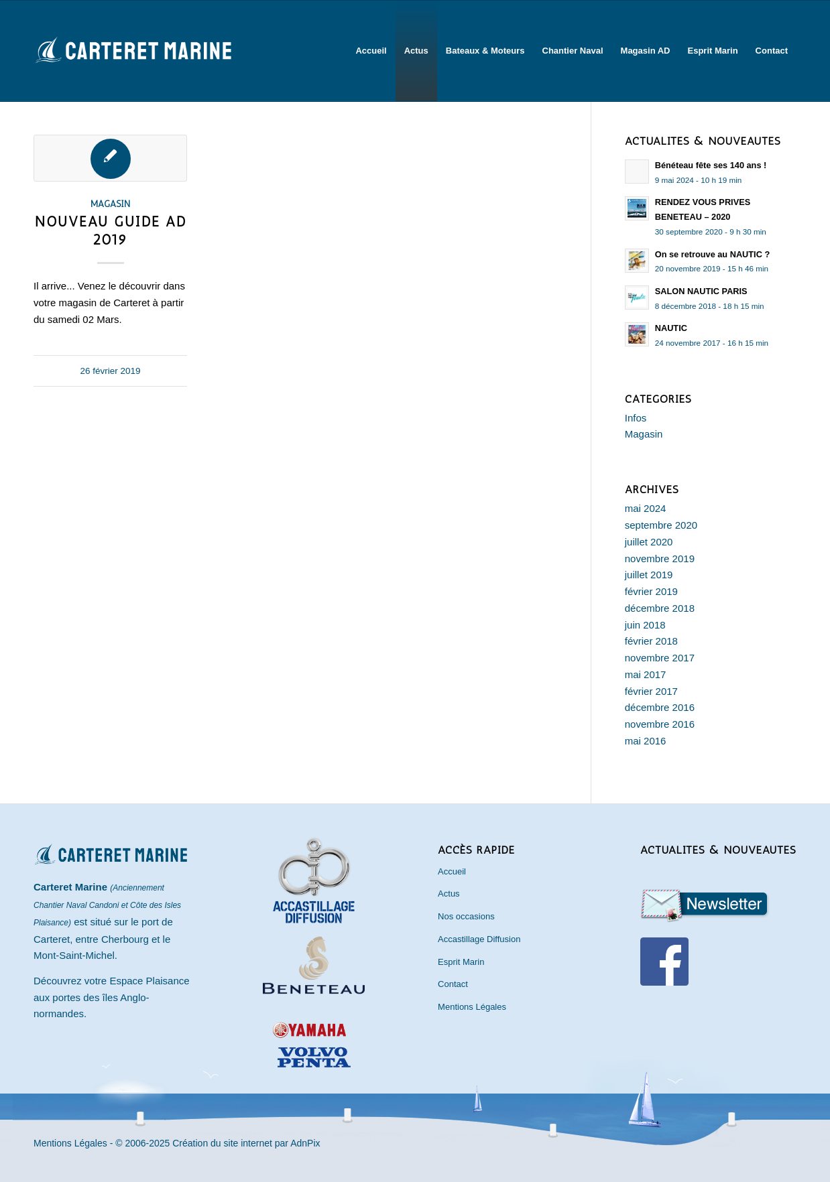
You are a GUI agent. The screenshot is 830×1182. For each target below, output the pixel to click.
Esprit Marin (461, 962)
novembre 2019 (660, 558)
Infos (636, 417)
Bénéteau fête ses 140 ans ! (711, 165)
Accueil (452, 871)
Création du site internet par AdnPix (246, 1143)
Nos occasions (466, 916)
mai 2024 (645, 508)
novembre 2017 (660, 657)
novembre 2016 (660, 724)
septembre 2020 (661, 525)
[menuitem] (371, 51)
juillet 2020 (649, 541)
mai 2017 (645, 674)
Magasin (110, 203)
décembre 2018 (660, 608)
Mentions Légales (472, 1007)
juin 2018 (645, 625)
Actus (449, 894)
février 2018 (651, 641)
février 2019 (651, 591)
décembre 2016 (660, 707)
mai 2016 (645, 740)
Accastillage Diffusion (479, 939)
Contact (453, 984)
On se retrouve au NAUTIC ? (712, 254)
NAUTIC (671, 328)
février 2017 (651, 691)
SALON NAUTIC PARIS (701, 291)
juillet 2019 (649, 574)
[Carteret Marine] (134, 68)
